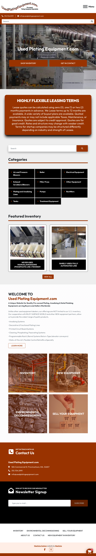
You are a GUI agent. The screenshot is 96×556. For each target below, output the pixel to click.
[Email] (39, 503)
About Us (25, 535)
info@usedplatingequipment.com (32, 16)
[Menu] (85, 6)
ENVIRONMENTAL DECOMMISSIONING (27, 414)
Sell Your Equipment (73, 531)
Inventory (18, 531)
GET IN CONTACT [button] (68, 63)
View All (48, 277)
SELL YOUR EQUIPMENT (68, 414)
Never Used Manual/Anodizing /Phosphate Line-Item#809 (27, 264)
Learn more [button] (16, 346)
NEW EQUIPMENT (68, 373)
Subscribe (79, 503)
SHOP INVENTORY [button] (28, 63)
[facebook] (45, 549)
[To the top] (51, 550)
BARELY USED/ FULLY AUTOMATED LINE (68, 265)
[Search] (46, 21)
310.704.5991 (9, 16)
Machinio (58, 546)
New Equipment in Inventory (61, 535)
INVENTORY (28, 373)
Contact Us (38, 535)
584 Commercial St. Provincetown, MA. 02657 (30, 467)
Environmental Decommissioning (43, 531)
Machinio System (40, 546)
